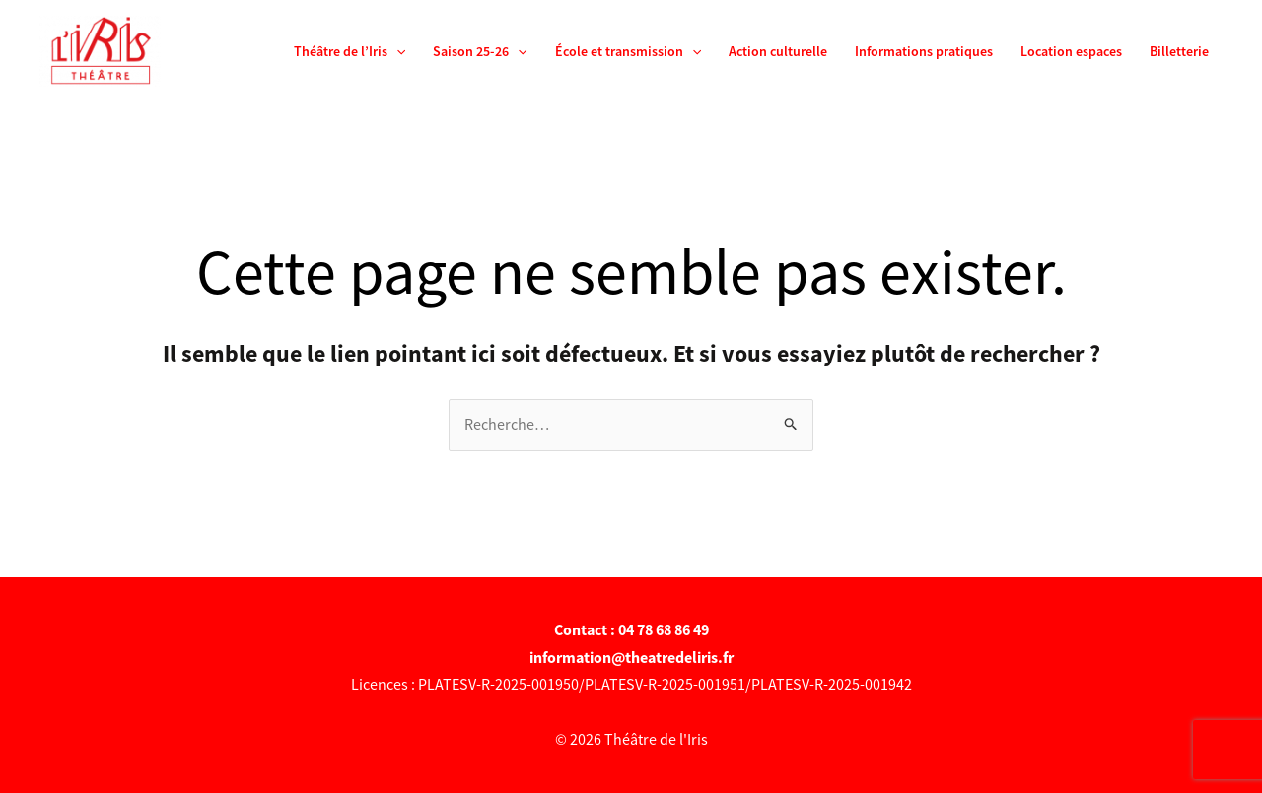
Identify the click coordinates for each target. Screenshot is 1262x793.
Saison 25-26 (479, 51)
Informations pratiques (924, 51)
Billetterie (1179, 51)
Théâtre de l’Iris (349, 51)
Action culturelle (778, 51)
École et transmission (628, 51)
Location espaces (1071, 51)
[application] (396, 51)
